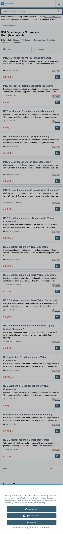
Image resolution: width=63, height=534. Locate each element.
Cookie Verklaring (39, 503)
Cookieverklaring (43, 528)
